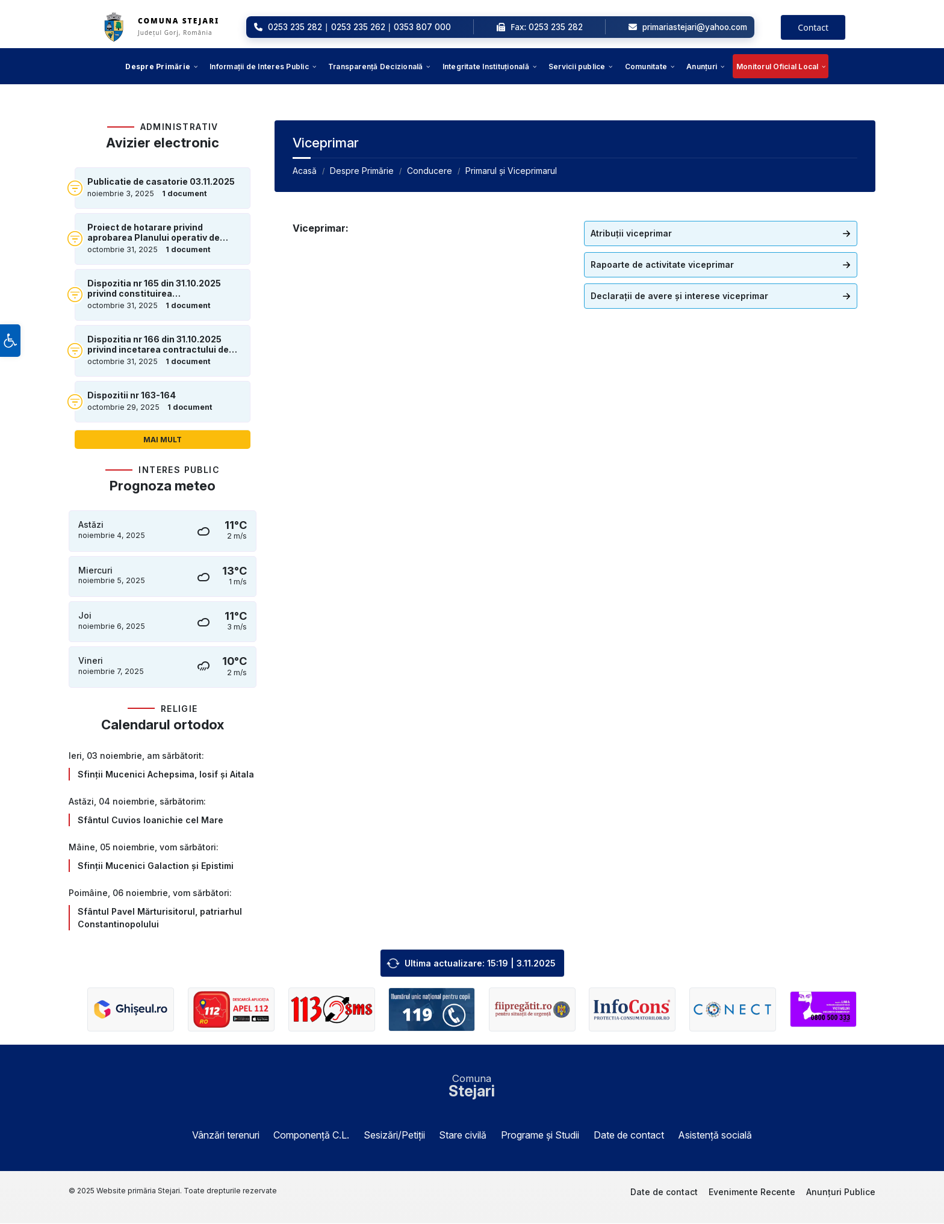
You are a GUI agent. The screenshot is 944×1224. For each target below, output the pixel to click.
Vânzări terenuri (225, 1136)
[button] (10, 349)
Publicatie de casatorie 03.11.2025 (161, 182)
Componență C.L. (311, 1136)
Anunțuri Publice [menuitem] (840, 1192)
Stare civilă (462, 1136)
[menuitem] (158, 66)
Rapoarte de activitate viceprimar (662, 264)
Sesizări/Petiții (394, 1136)
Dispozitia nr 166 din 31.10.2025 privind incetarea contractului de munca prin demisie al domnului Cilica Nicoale (158, 345)
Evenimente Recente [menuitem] (752, 1192)
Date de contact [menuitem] (664, 1192)
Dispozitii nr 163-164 (131, 395)
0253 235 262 (358, 27)
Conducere (429, 170)
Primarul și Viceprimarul (511, 170)
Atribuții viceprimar (631, 233)
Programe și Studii (540, 1136)
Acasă (305, 170)
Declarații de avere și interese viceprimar (679, 296)
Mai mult (162, 439)
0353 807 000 (422, 27)
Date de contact (629, 1136)
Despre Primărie (362, 170)
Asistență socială (715, 1136)
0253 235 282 (295, 27)
